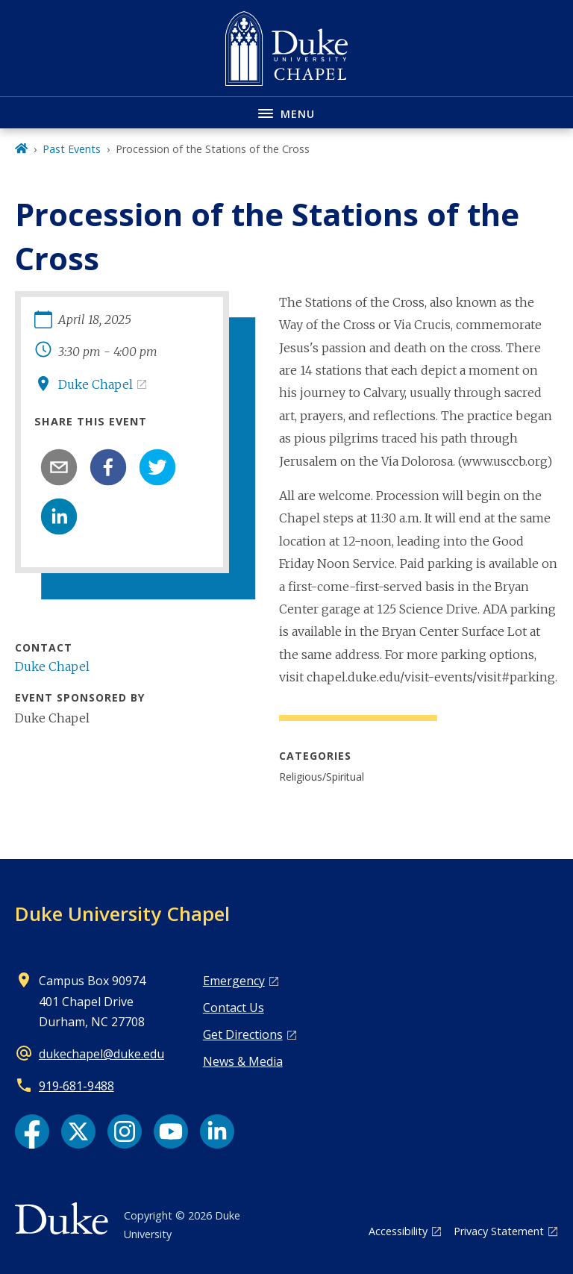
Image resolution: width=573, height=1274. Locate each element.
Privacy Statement (499, 1231)
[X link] (78, 1131)
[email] (59, 467)
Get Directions (243, 1034)
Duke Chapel (95, 384)
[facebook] (108, 467)
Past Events (72, 149)
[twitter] (157, 467)
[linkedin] (59, 516)
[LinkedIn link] (217, 1131)
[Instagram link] (124, 1131)
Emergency (234, 980)
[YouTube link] (171, 1131)
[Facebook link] (32, 1131)
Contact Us (233, 1007)
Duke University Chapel (122, 913)
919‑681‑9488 (76, 1086)
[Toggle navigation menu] (286, 112)
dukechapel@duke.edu (101, 1054)
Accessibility (398, 1231)
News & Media (243, 1061)
